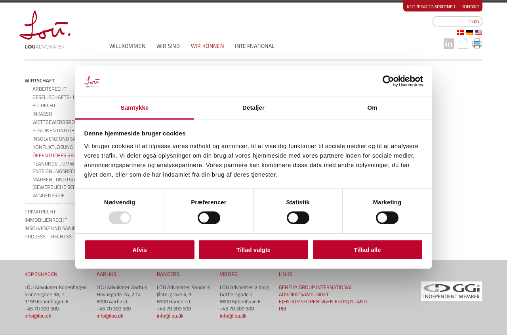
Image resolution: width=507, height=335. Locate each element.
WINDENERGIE (48, 195)
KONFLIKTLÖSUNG (52, 147)
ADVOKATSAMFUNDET (304, 294)
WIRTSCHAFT (40, 80)
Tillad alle (367, 249)
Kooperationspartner (431, 6)
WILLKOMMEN (127, 46)
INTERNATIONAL (254, 46)
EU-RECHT (44, 105)
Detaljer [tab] (253, 107)
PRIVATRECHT (40, 211)
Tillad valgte (253, 249)
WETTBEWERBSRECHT (57, 122)
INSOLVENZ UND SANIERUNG (64, 139)
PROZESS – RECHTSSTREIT (54, 236)
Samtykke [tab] (135, 107)
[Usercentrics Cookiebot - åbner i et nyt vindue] (388, 81)
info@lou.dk (38, 316)
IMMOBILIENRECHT (46, 220)
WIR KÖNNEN (207, 46)
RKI (282, 308)
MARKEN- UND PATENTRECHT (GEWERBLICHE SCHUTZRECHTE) (68, 183)
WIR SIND (168, 46)
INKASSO (42, 114)
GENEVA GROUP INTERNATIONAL (316, 287)
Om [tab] (372, 107)
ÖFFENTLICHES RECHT (57, 155)
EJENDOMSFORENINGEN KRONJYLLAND (323, 301)
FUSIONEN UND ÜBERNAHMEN (66, 130)
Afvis (139, 249)
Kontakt (470, 6)
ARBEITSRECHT (49, 89)
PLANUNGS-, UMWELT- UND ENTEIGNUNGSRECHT (63, 167)
